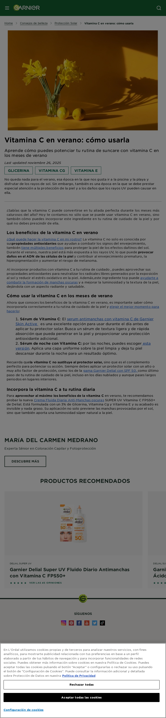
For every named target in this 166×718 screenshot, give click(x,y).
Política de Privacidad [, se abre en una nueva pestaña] (78, 675)
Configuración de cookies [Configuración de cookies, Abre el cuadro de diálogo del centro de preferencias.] (23, 710)
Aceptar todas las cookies (81, 697)
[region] (83, 680)
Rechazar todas (81, 684)
